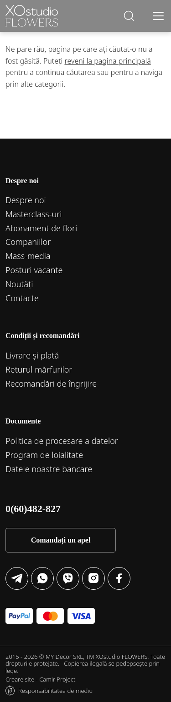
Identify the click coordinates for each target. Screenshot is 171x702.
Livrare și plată (32, 355)
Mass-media (28, 255)
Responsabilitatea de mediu (55, 691)
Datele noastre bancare (48, 468)
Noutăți (19, 284)
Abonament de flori (41, 228)
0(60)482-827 (33, 508)
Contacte (22, 298)
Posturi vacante (34, 269)
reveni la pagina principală (107, 61)
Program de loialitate (44, 454)
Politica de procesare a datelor (61, 440)
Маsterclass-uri (33, 214)
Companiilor (28, 241)
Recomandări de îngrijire (51, 383)
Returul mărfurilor (38, 369)
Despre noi (25, 199)
